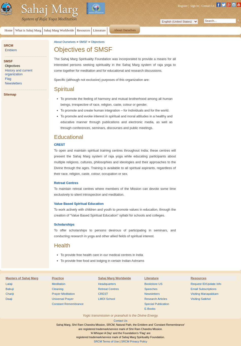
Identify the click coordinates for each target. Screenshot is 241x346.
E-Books (150, 308)
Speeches (150, 288)
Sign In (194, 5)
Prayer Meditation (63, 293)
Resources (198, 278)
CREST (59, 145)
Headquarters (107, 283)
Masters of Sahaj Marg (22, 278)
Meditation (58, 283)
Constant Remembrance (67, 303)
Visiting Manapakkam (205, 293)
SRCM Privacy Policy (134, 341)
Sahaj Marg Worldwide (114, 278)
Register (183, 5)
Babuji (10, 288)
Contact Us (208, 5)
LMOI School (106, 298)
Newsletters (13, 83)
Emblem (11, 50)
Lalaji (9, 283)
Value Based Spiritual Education (79, 204)
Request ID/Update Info (206, 283)
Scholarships (64, 224)
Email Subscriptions (203, 288)
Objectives (12, 66)
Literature (151, 278)
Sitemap (10, 94)
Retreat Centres (66, 183)
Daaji (9, 298)
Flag (8, 79)
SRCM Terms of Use (106, 341)
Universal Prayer (62, 298)
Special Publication (156, 303)
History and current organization (18, 72)
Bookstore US (153, 283)
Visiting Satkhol (201, 298)
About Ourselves (65, 41)
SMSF (8, 61)
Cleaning (57, 288)
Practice (58, 278)
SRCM (8, 45)
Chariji (10, 293)
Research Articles (155, 298)
